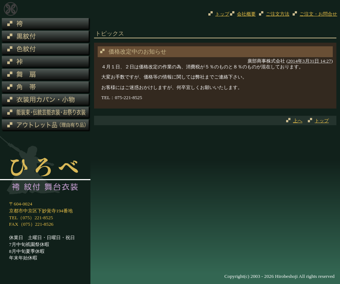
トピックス (10, 9)
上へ (297, 120)
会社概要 (246, 14)
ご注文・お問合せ (318, 14)
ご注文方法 (277, 14)
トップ (222, 14)
